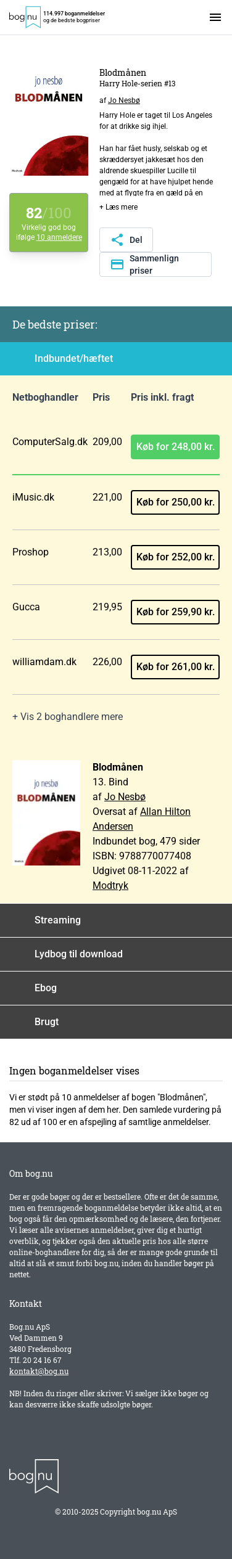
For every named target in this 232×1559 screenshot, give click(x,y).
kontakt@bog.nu (38, 1371)
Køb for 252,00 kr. (175, 557)
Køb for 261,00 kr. (175, 667)
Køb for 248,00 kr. (175, 446)
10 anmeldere (59, 237)
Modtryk (110, 885)
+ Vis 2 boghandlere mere (67, 716)
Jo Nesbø (124, 100)
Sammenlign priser (144, 264)
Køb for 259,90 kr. (175, 612)
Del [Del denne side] (126, 239)
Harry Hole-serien (130, 83)
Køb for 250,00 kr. (175, 502)
